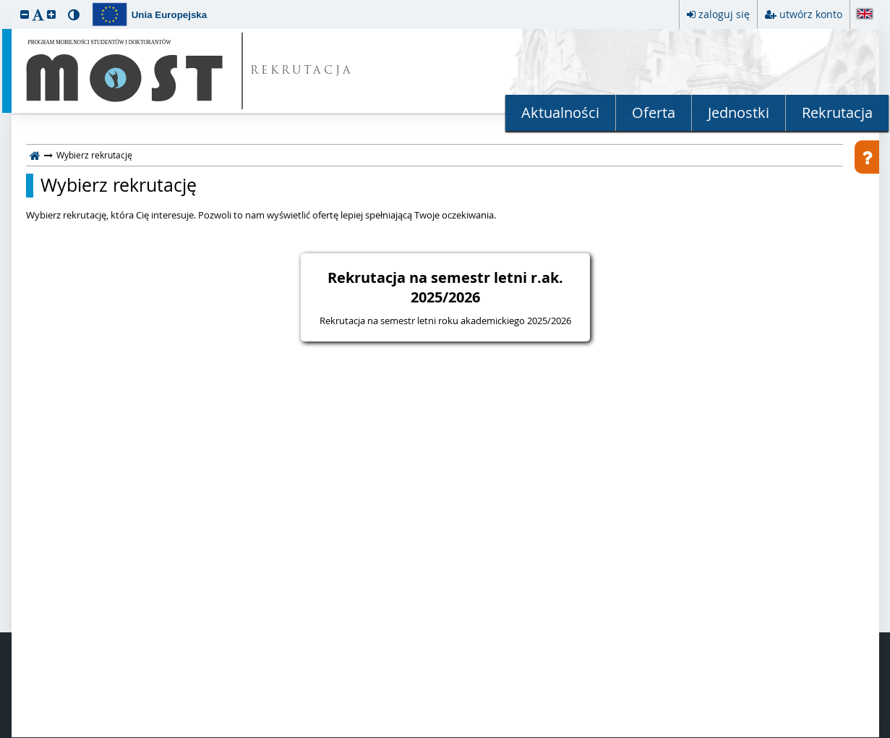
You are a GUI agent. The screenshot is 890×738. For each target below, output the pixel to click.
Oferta (653, 112)
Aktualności (560, 112)
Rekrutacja (837, 112)
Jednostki (738, 112)
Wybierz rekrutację (118, 185)
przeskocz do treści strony (3, 3)
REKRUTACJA (302, 71)
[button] (24, 14)
